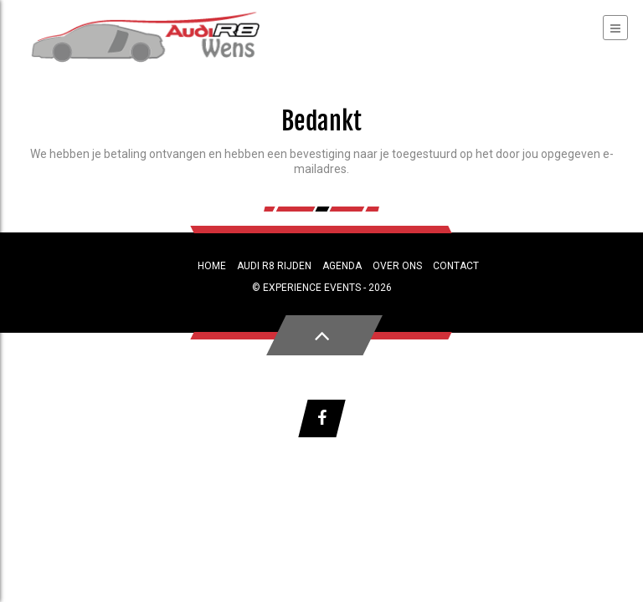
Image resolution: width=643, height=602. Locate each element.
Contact (456, 266)
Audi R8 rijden (274, 266)
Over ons (397, 266)
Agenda (342, 266)
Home (212, 266)
